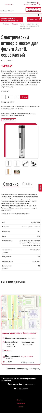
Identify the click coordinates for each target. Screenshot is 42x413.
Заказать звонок (8, 120)
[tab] (8, 163)
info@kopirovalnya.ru (27, 362)
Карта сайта (21, 403)
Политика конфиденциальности (21, 384)
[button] (38, 15)
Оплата (21, 407)
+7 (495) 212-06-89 (30, 4)
